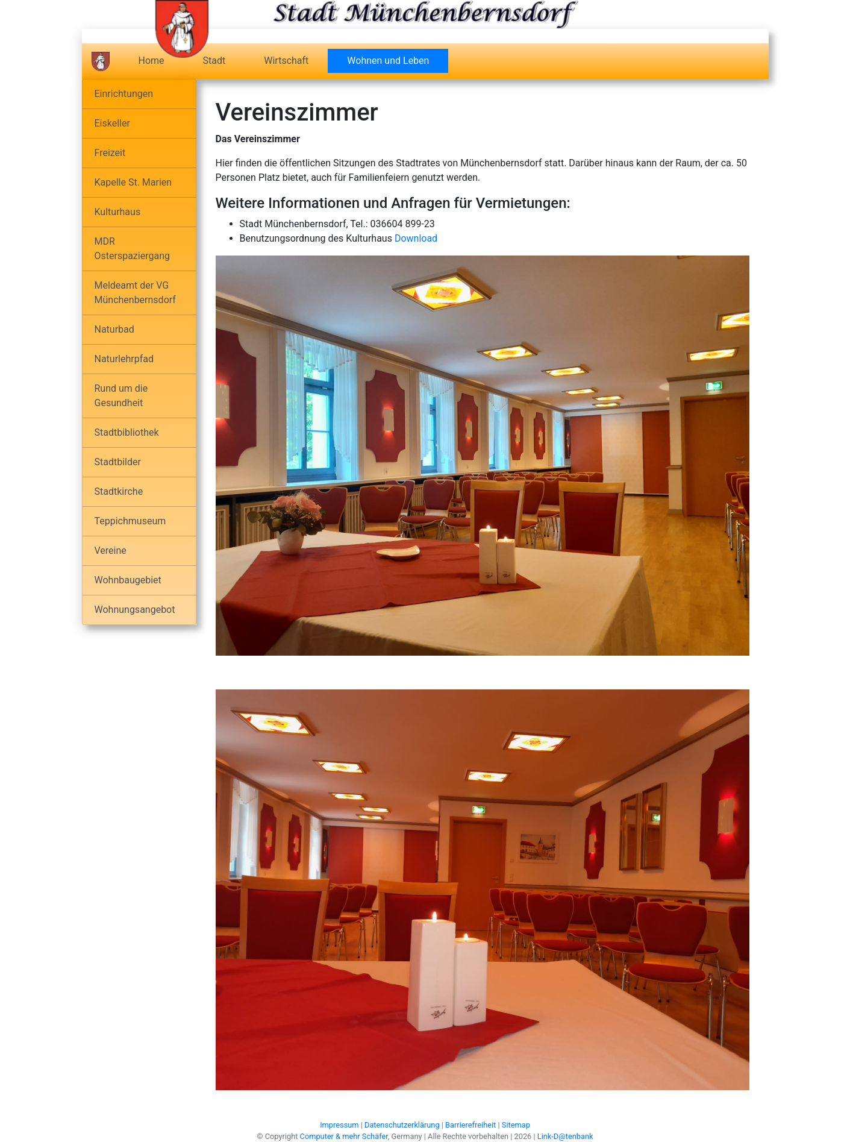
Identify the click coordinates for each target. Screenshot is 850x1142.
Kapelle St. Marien (133, 182)
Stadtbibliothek (127, 432)
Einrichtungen (124, 93)
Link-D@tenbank (565, 1136)
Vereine (111, 550)
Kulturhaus (118, 212)
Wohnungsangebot (135, 609)
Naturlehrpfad (124, 359)
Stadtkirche (119, 491)
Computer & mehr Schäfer (344, 1136)
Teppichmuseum (130, 521)
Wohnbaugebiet (128, 580)
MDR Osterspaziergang (132, 249)
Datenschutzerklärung (402, 1124)
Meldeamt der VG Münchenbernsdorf (135, 293)
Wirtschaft (286, 60)
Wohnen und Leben (397, 60)
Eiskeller (112, 123)
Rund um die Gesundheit (121, 396)
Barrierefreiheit (470, 1124)
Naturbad (114, 329)
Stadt (214, 60)
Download (416, 238)
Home (151, 60)
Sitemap (516, 1124)
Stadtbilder (118, 462)
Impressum (339, 1124)
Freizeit (110, 152)
